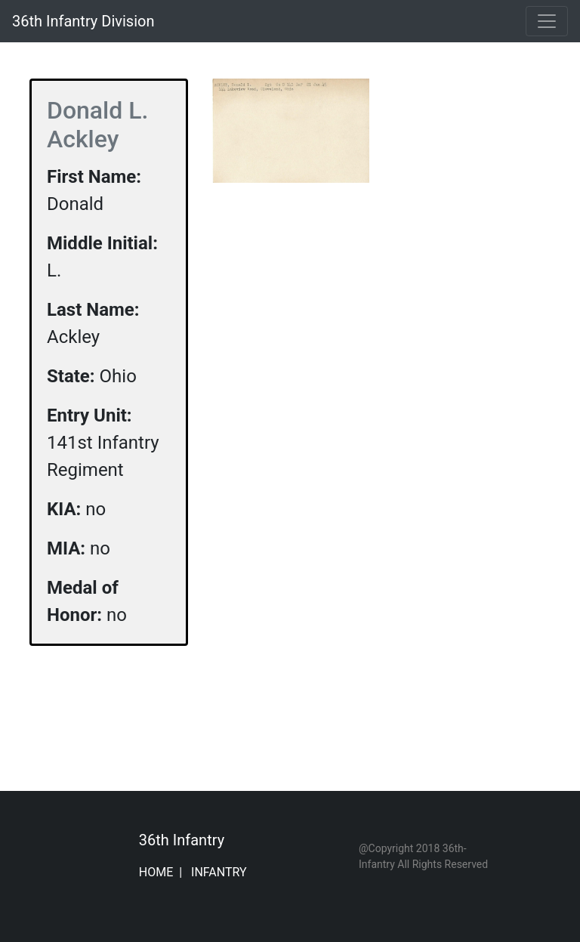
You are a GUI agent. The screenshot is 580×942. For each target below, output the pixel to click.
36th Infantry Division (83, 21)
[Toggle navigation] (547, 21)
